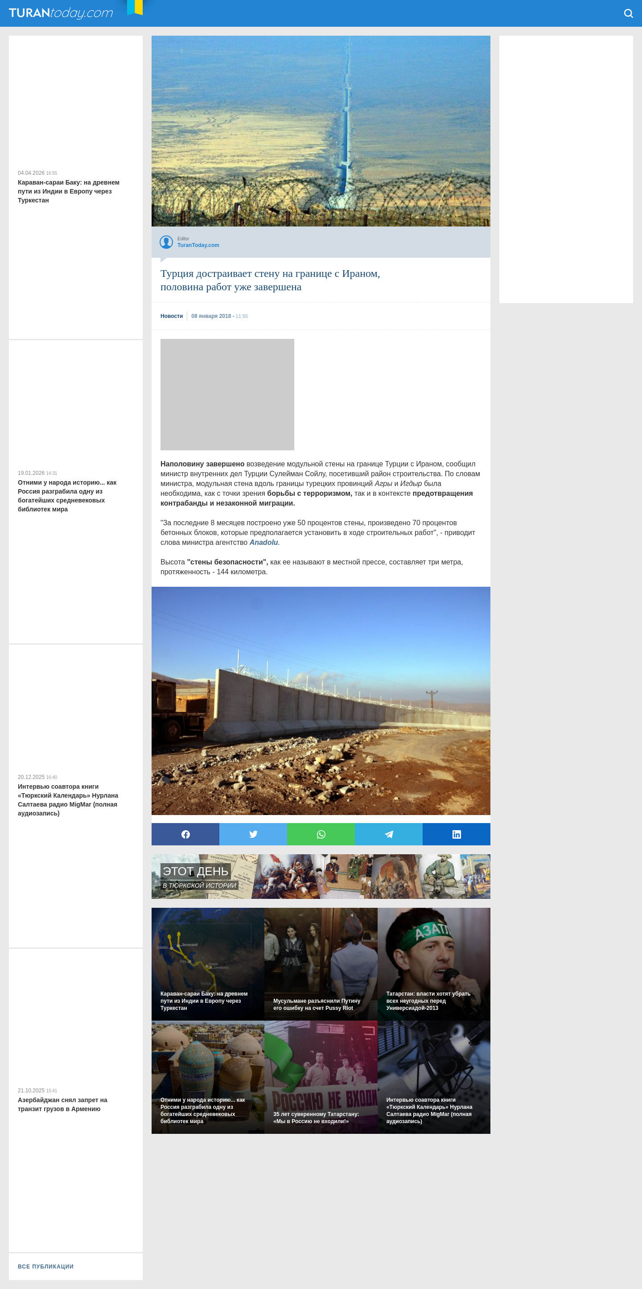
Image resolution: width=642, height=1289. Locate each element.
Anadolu (264, 542)
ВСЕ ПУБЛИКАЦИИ (46, 1267)
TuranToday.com (62, 13)
